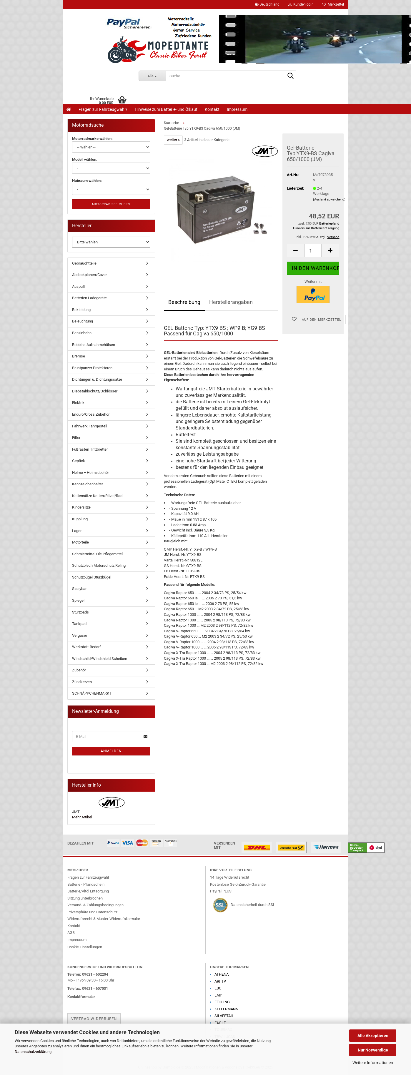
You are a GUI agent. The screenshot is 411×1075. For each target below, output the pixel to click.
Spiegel (78, 600)
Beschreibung (184, 302)
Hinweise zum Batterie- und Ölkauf (166, 109)
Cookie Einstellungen (84, 947)
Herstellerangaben (231, 302)
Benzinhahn (81, 333)
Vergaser (79, 635)
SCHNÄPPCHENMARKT (92, 693)
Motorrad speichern (111, 204)
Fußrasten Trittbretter (90, 449)
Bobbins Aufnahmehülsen (93, 344)
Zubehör (79, 670)
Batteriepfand (329, 223)
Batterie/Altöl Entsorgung (88, 891)
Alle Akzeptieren (372, 1035)
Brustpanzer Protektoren (92, 368)
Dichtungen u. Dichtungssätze (97, 379)
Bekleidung (81, 309)
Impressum (237, 109)
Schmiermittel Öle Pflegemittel (97, 554)
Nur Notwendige (373, 1050)
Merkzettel (333, 4)
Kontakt (212, 109)
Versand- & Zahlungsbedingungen (95, 905)
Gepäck (78, 461)
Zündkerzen (82, 682)
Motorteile (80, 542)
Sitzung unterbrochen (85, 898)
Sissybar (79, 588)
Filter (76, 437)
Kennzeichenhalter (87, 484)
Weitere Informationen (372, 1062)
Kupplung (80, 519)
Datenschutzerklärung (33, 1051)
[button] (267, 4)
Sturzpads (80, 612)
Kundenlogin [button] (301, 4)
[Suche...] (152, 76)
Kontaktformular (81, 996)
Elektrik (78, 402)
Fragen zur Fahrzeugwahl (88, 877)
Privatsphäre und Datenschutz (92, 912)
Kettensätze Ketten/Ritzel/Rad (97, 496)
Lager (76, 531)
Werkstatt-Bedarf (86, 647)
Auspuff (79, 286)
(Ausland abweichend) (329, 199)
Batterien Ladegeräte (89, 298)
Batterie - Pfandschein (85, 884)
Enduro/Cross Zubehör (90, 414)
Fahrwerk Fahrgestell (89, 426)
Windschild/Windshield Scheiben (99, 658)
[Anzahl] (313, 250)
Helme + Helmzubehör (90, 472)
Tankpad (79, 623)
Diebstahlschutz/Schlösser (94, 391)
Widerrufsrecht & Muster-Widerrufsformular (103, 919)
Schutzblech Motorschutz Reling (99, 565)
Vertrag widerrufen (94, 1019)
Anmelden (111, 751)
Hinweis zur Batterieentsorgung (316, 228)
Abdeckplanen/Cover (89, 274)
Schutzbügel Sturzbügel (91, 577)
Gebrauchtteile (84, 263)
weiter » (173, 140)
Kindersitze (81, 507)
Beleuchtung (82, 321)
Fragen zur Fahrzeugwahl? (103, 109)
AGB (71, 932)
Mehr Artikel (82, 817)
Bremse (78, 356)
